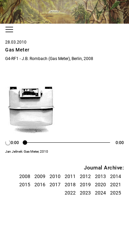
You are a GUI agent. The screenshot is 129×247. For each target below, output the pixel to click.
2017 (55, 184)
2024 (100, 193)
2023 (85, 193)
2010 (55, 176)
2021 (115, 184)
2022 (70, 193)
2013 (100, 176)
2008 (24, 176)
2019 (85, 184)
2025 (115, 193)
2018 (70, 184)
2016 (39, 184)
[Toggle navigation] (9, 29)
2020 (100, 184)
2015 (24, 184)
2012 (85, 176)
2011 (70, 176)
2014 (115, 176)
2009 (39, 176)
